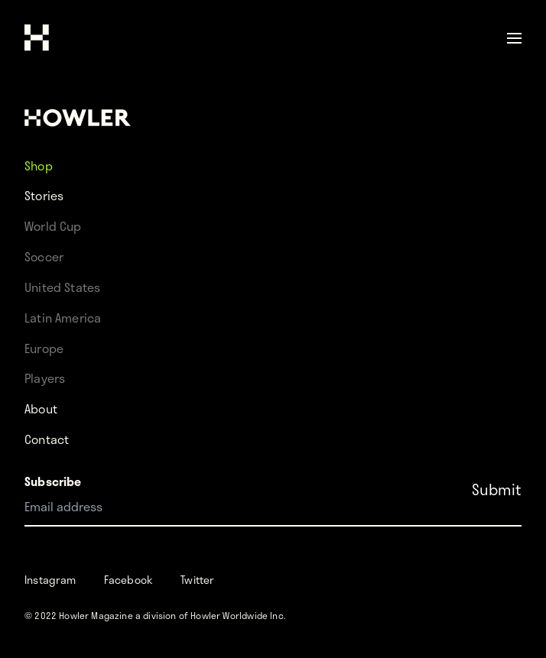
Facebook (128, 580)
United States (62, 287)
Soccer (43, 256)
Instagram (50, 580)
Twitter (197, 580)
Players (44, 377)
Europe (43, 348)
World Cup (53, 225)
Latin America (62, 317)
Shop (38, 164)
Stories (43, 195)
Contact (46, 439)
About (40, 408)
